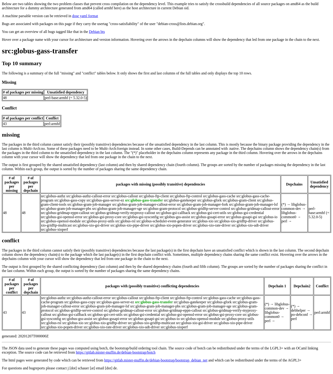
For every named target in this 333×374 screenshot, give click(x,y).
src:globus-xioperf (54, 229)
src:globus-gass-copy (70, 200)
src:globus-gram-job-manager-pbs (66, 209)
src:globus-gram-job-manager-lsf (253, 204)
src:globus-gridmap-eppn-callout (65, 213)
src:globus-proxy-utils (98, 221)
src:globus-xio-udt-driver (250, 225)
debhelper (298, 310)
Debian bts (97, 32)
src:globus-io (268, 217)
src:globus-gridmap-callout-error (255, 209)
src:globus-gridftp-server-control (206, 209)
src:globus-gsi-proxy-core (102, 217)
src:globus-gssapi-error (208, 217)
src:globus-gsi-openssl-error (62, 217)
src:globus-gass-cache (219, 196)
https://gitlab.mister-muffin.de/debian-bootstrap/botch (115, 352)
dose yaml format (85, 16)
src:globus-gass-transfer (40, 51)
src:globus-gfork (209, 200)
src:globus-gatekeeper (180, 200)
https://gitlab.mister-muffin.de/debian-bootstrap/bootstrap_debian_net (155, 360)
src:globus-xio (202, 221)
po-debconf (299, 314)
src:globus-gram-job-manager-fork (202, 204)
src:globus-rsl (125, 221)
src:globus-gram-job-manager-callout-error (144, 204)
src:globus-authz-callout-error (88, 196)
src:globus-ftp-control (186, 196)
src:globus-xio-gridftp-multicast (151, 323)
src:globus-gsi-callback (173, 213)
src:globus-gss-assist (175, 217)
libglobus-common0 (288, 215)
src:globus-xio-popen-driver (171, 225)
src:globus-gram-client (239, 200)
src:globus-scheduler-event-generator (163, 221)
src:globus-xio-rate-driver (212, 225)
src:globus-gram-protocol (162, 209)
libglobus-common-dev (293, 206)
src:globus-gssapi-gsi (241, 217)
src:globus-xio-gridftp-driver (235, 221)
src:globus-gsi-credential (245, 213)
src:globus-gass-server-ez (105, 200)
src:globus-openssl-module (61, 221)
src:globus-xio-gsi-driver (91, 225)
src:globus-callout (124, 196)
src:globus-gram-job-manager (89, 204)
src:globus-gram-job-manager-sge (117, 209)
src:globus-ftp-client (154, 196)
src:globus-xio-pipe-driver (129, 225)
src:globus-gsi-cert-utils (208, 213)
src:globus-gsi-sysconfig (141, 217)
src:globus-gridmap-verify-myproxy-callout (122, 213)
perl (284, 221)
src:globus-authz (53, 196)
